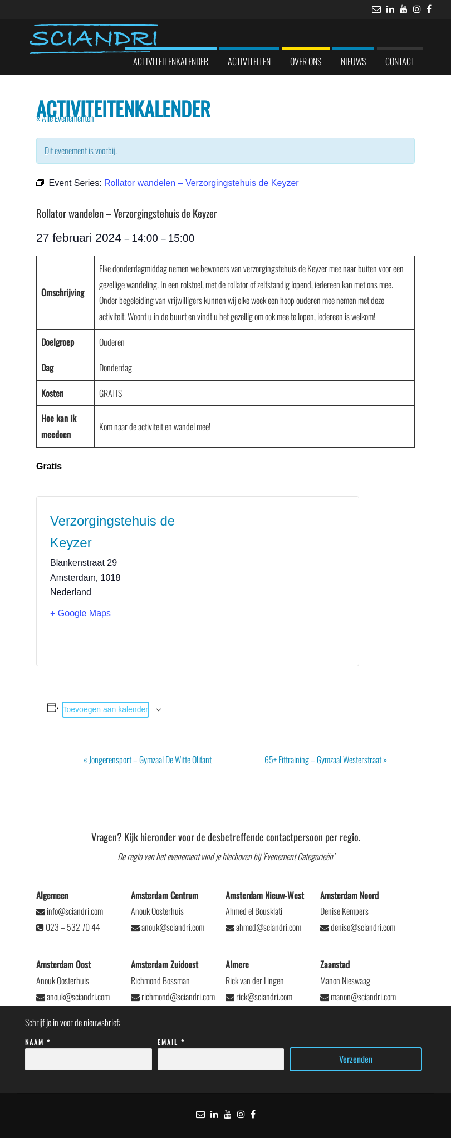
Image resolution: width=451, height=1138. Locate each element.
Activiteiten (249, 61)
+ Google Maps (80, 613)
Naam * (88, 1051)
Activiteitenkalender (170, 61)
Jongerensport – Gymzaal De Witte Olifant (148, 759)
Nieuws (353, 61)
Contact (400, 61)
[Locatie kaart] (271, 581)
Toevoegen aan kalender (105, 709)
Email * (221, 1051)
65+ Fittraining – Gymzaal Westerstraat (325, 759)
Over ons (305, 61)
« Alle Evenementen (65, 118)
